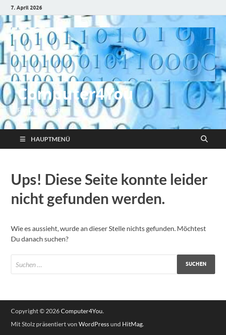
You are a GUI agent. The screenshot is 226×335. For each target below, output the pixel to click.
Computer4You (75, 93)
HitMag (132, 324)
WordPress (94, 324)
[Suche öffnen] (204, 139)
